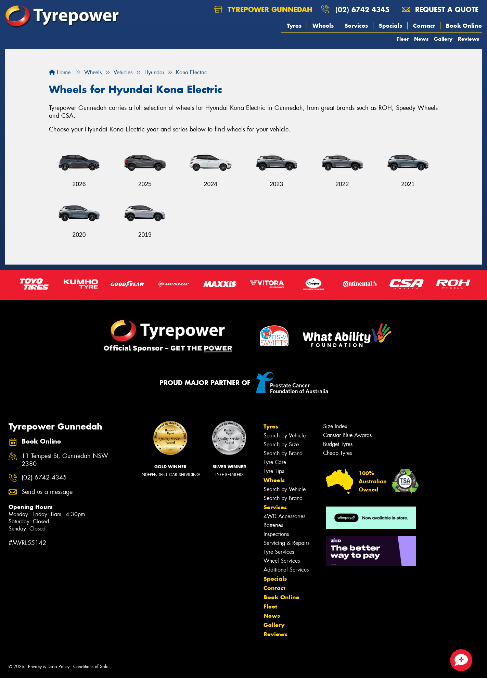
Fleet (403, 39)
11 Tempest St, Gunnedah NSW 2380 (65, 460)
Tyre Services (279, 551)
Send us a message (47, 492)
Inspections (276, 534)
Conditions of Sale (90, 666)
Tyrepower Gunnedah (263, 9)
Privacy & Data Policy (48, 666)
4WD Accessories (284, 516)
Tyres (294, 25)
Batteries (273, 525)
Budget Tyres (338, 444)
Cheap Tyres (337, 453)
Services (356, 25)
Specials (390, 25)
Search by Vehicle (285, 435)
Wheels (323, 25)
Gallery (443, 39)
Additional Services (286, 569)
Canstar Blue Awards (347, 435)
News (421, 39)
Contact (424, 25)
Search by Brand (283, 453)
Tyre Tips (274, 471)
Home (60, 72)
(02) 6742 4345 (362, 9)
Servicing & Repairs (286, 543)
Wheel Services (282, 560)
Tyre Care (275, 462)
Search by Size (281, 444)
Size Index (335, 426)
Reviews (468, 39)
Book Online (464, 25)
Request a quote (440, 9)
